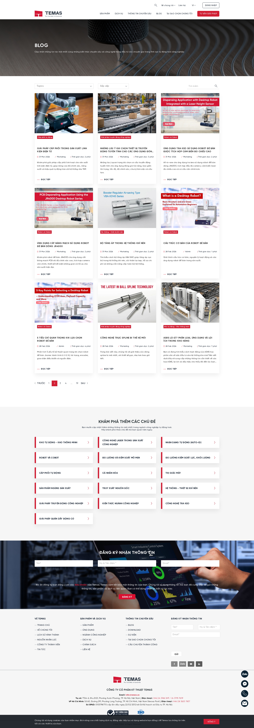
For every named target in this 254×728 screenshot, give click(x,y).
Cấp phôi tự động (45, 137)
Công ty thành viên (47, 645)
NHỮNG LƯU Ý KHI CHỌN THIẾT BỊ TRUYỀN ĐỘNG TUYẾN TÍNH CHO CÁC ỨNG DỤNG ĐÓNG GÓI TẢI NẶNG (127, 150)
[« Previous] (40, 383)
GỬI (176, 654)
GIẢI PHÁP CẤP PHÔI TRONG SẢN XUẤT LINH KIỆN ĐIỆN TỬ (62, 150)
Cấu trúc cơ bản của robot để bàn (185, 243)
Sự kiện (131, 635)
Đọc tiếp (43, 180)
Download (133, 630)
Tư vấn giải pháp (208, 14)
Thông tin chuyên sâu (139, 14)
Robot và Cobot (170, 137)
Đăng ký (127, 597)
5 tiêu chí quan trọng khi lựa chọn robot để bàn (59, 339)
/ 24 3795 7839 (176, 698)
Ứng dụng (87, 630)
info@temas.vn (132, 695)
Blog (159, 14)
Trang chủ (42, 625)
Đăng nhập (211, 5)
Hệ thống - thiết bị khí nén (112, 232)
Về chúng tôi (168, 5)
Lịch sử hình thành (47, 635)
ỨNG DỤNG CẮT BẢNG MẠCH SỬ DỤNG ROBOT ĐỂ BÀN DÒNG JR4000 (63, 244)
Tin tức (40, 649)
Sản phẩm (105, 14)
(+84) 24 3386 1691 (161, 698)
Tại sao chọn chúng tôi (180, 14)
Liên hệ (182, 5)
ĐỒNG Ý (211, 722)
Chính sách (88, 645)
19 (77, 383)
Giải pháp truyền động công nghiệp (115, 137)
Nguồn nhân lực (46, 640)
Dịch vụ (119, 14)
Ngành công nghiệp (93, 635)
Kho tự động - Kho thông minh (176, 326)
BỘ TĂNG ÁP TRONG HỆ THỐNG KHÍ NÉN (122, 243)
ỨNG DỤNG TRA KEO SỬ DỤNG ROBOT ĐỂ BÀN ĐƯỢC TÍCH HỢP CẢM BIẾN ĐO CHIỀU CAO (189, 150)
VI (194, 5)
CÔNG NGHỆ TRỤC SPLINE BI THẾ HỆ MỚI (123, 338)
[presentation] (127, 577)
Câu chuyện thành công (141, 645)
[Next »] (84, 383)
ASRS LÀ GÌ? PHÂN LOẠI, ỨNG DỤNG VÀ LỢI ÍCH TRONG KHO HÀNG (187, 339)
